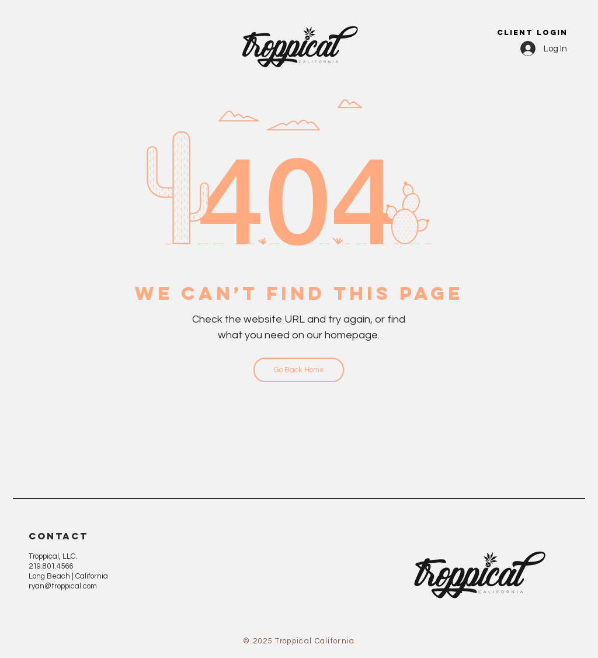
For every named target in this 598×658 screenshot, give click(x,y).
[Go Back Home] (298, 370)
